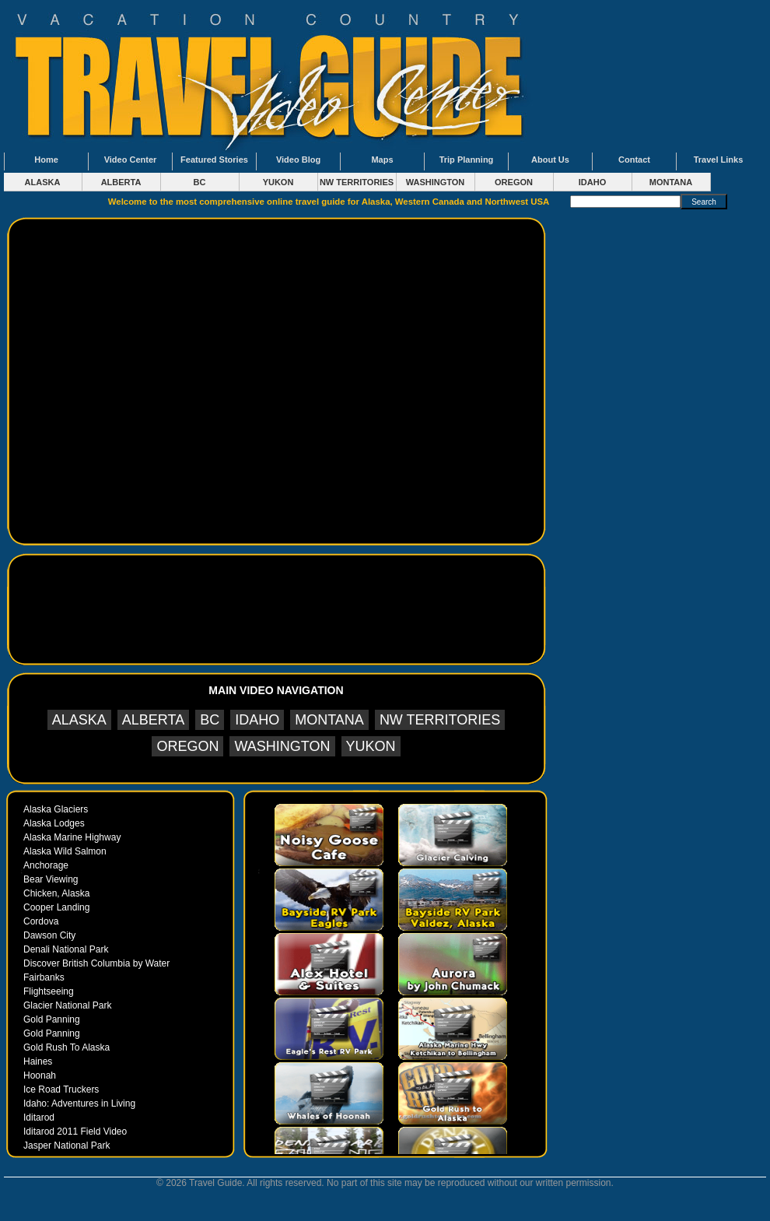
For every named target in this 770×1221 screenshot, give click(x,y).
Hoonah (39, 1075)
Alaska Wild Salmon (65, 851)
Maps (382, 159)
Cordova (40, 921)
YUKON (278, 182)
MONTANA (670, 182)
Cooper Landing (56, 907)
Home (46, 159)
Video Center (130, 159)
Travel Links (719, 159)
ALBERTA (121, 182)
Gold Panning (51, 1019)
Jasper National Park (66, 1145)
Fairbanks (44, 977)
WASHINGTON (435, 182)
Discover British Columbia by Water (96, 963)
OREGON (514, 182)
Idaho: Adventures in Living (79, 1103)
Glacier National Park (67, 1005)
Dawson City (49, 935)
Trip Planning (466, 159)
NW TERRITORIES (357, 182)
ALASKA (43, 182)
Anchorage (45, 865)
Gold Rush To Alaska (66, 1047)
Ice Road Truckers (61, 1089)
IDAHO (592, 182)
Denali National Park (65, 949)
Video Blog (298, 159)
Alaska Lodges (54, 823)
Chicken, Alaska (56, 893)
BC (200, 182)
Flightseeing (48, 991)
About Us (550, 159)
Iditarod (38, 1117)
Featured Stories (214, 159)
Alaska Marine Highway (72, 837)
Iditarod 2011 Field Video (75, 1131)
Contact (634, 159)
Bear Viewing (51, 879)
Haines (37, 1061)
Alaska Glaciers (55, 809)
